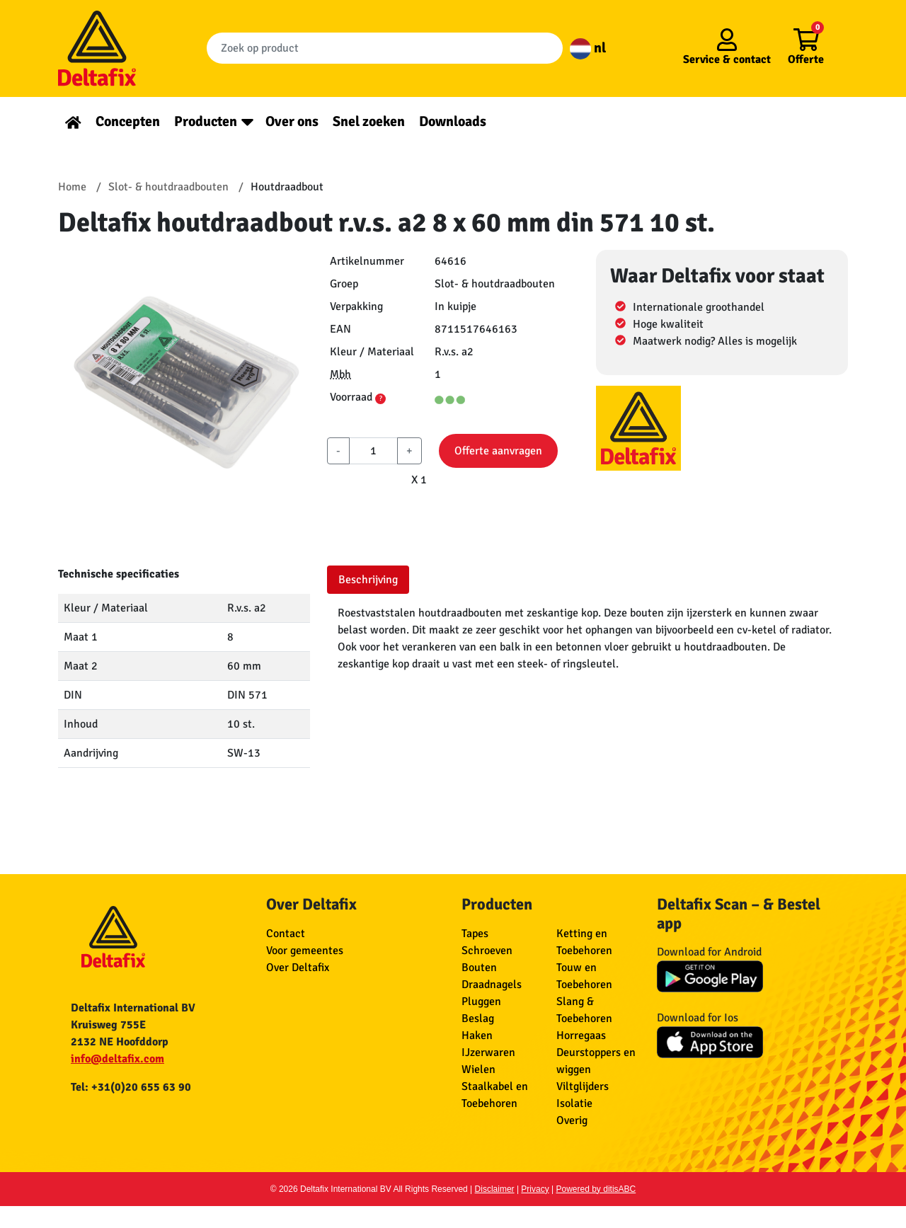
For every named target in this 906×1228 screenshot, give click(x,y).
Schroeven (486, 950)
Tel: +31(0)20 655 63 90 (131, 1087)
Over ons (292, 121)
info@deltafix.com (117, 1059)
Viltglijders (582, 1086)
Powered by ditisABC (596, 1189)
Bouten (479, 967)
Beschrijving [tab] (368, 580)
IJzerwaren (488, 1052)
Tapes (474, 933)
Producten (205, 121)
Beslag (477, 1018)
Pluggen (481, 1001)
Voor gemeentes (304, 950)
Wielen (478, 1069)
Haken (477, 1035)
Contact (285, 933)
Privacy (535, 1189)
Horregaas (581, 1035)
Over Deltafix (297, 967)
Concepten (128, 121)
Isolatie (574, 1103)
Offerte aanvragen (498, 451)
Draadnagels (491, 984)
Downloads (452, 121)
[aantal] (373, 450)
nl (588, 48)
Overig (571, 1120)
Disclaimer (495, 1189)
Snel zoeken (369, 121)
